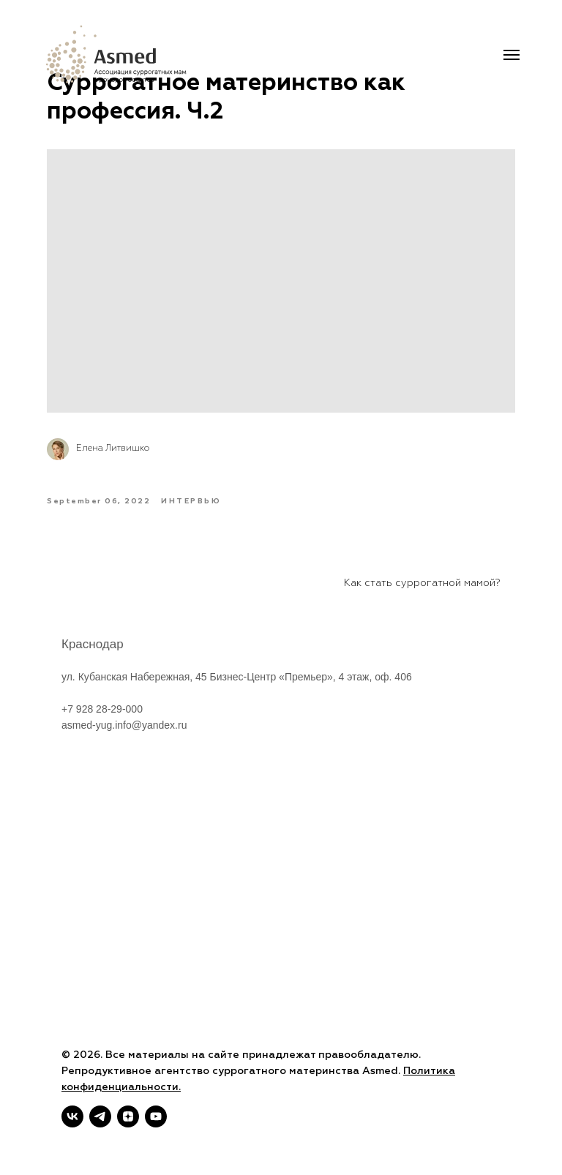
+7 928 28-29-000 (102, 729)
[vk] (72, 1116)
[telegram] (100, 1116)
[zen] (128, 1116)
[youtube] (156, 1116)
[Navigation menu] (511, 55)
